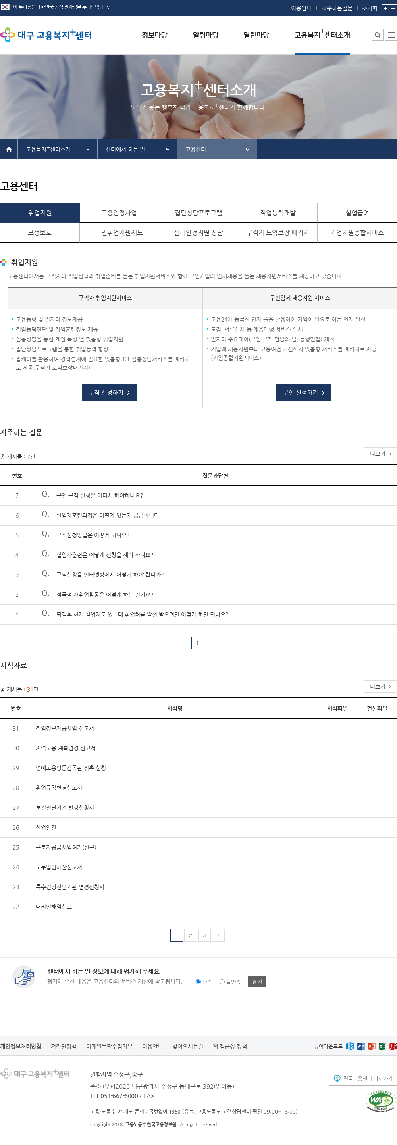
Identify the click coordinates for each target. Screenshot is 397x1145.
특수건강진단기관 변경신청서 (70, 887)
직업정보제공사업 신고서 (65, 728)
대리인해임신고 (54, 906)
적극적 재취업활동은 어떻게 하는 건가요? (105, 594)
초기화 (370, 5)
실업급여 (357, 213)
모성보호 (40, 232)
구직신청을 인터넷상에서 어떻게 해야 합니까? (110, 575)
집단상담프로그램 (198, 213)
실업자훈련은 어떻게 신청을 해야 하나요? (105, 555)
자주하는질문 (337, 8)
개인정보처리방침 (20, 1046)
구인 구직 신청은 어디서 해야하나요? (99, 495)
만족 (207, 982)
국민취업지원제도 (119, 232)
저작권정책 (64, 1046)
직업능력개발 (278, 213)
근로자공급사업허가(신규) (66, 847)
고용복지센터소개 (48, 148)
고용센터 (195, 149)
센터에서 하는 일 (125, 149)
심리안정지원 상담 (198, 232)
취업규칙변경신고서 (59, 787)
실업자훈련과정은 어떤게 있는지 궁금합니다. (108, 515)
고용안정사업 (119, 213)
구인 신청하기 (300, 392)
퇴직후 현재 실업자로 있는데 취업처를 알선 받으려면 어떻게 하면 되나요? (142, 614)
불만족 (233, 982)
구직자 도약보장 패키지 (278, 232)
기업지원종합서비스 (357, 232)
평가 (257, 981)
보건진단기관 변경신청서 (65, 807)
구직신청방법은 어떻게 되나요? (93, 535)
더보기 (377, 454)
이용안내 (301, 8)
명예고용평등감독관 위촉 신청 (71, 768)
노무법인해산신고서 (59, 867)
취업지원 (40, 213)
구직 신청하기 (106, 392)
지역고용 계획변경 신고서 (66, 748)
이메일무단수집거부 (109, 1046)
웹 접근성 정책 (230, 1046)
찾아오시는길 (187, 1046)
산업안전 (46, 827)
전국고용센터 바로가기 (368, 1079)
